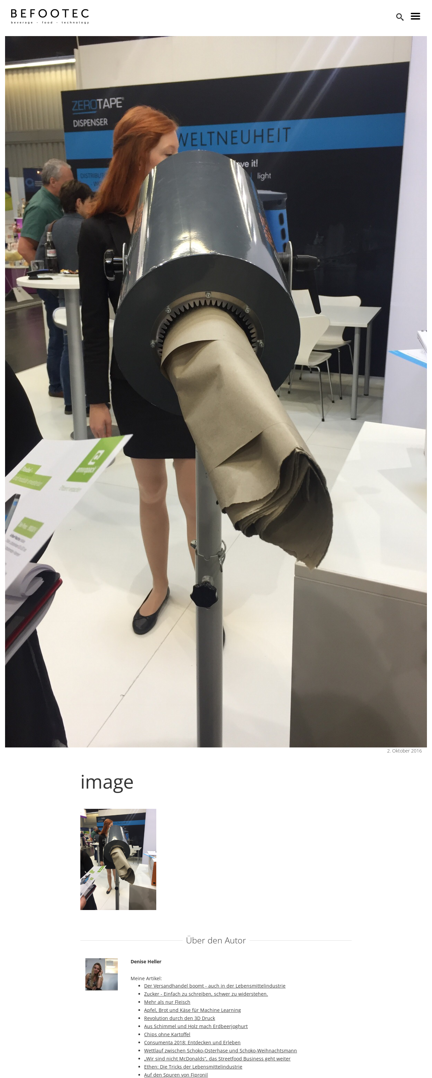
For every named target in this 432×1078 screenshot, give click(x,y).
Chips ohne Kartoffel (167, 1034)
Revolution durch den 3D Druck (179, 1018)
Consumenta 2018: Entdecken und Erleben (192, 1042)
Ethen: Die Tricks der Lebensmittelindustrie (193, 1066)
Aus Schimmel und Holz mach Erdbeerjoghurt (196, 1026)
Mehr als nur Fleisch (167, 1002)
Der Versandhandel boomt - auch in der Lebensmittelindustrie (215, 986)
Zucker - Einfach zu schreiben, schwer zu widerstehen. (206, 994)
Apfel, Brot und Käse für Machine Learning (192, 1010)
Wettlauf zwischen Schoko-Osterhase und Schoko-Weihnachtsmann (220, 1050)
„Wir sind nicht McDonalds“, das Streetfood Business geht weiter (217, 1058)
